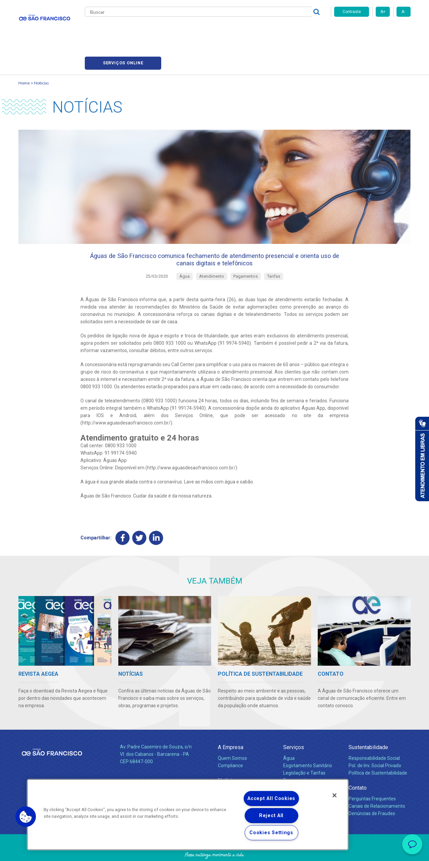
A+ (382, 11)
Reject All (271, 815)
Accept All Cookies (271, 798)
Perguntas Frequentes (372, 775)
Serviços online (372, 30)
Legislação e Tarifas (304, 749)
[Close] (334, 795)
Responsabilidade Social (374, 734)
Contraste (352, 11)
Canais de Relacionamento (377, 782)
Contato (358, 764)
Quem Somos (232, 734)
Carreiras (241, 30)
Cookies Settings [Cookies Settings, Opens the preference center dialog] (271, 833)
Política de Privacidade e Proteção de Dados (214, 851)
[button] (26, 816)
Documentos (296, 756)
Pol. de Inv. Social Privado (375, 742)
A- (403, 11)
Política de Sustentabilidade (378, 749)
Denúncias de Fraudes (372, 790)
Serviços (293, 724)
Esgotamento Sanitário (307, 742)
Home (24, 52)
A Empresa (230, 724)
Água (289, 734)
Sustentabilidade (368, 724)
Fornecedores (276, 30)
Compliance (230, 742)
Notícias (211, 30)
